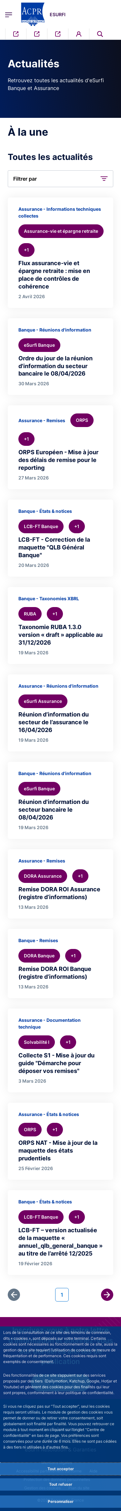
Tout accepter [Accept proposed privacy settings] (60, 1468)
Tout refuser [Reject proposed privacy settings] (60, 1484)
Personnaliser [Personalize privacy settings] (61, 1501)
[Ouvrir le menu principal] (8, 14)
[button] (60, 178)
